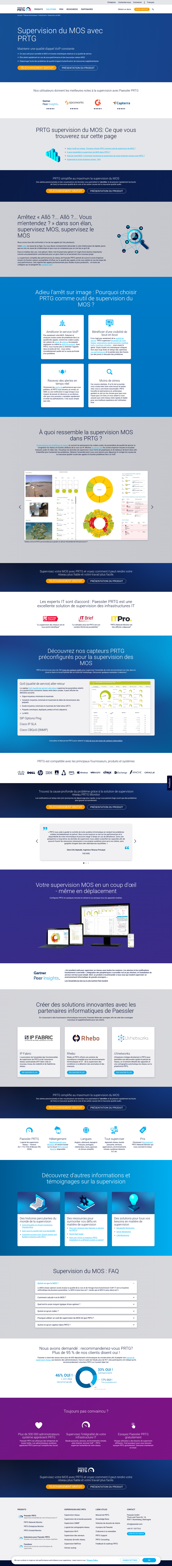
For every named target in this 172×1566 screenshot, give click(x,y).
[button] (169, 783)
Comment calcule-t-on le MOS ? (51, 1297)
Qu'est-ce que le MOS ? (47, 1283)
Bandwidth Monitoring (125, 1228)
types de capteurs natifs (71, 670)
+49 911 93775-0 (134, 1529)
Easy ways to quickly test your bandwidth (38, 1231)
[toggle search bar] (152, 9)
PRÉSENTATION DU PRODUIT (78, 67)
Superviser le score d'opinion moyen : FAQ (84, 159)
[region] (86, 1560)
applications (102, 343)
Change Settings (130, 1560)
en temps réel (97, 448)
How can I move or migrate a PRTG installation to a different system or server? (86, 1239)
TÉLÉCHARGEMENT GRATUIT (37, 67)
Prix (61, 9)
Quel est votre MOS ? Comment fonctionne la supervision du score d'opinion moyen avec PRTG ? (106, 156)
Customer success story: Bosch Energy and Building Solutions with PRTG (39, 1236)
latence (65, 342)
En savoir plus (29, 1072)
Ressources (72, 9)
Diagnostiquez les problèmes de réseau (52, 445)
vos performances (98, 352)
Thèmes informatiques (30, 15)
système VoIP (46, 265)
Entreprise (112, 2)
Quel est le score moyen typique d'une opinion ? (58, 1304)
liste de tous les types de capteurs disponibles (104, 741)
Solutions (51, 9)
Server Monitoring (123, 1232)
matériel (124, 343)
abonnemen (147, 1142)
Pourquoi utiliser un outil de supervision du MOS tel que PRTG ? (65, 1318)
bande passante (114, 343)
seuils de (58, 387)
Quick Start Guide (76, 1234)
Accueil (19, 15)
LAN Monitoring (122, 1235)
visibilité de (120, 332)
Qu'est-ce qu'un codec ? (48, 1311)
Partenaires (87, 9)
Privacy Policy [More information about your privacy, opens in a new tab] (92, 1560)
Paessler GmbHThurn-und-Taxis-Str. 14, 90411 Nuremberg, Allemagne (139, 1517)
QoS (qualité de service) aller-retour (43, 688)
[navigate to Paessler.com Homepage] (24, 9)
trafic (93, 345)
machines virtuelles (103, 345)
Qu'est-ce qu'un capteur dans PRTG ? (54, 1325)
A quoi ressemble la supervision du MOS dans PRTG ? (88, 152)
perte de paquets (68, 344)
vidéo (24, 246)
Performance (43, 15)
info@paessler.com (134, 1524)
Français (150, 2)
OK (149, 1560)
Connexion (137, 2)
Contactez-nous (124, 2)
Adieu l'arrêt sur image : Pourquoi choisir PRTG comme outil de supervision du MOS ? (101, 148)
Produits (38, 9)
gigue (57, 342)
